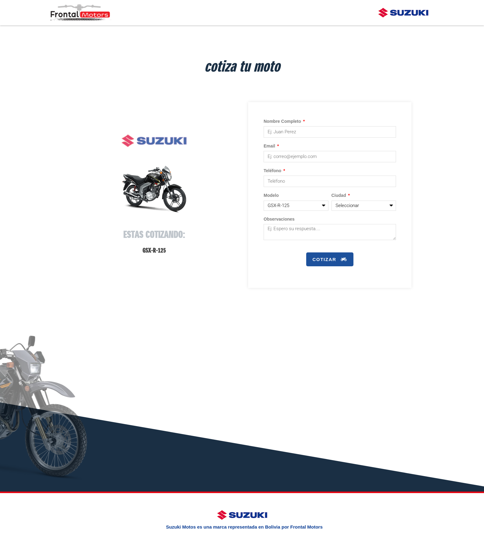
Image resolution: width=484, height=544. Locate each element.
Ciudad (339, 196)
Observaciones (279, 220)
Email (270, 146)
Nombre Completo (283, 121)
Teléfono (273, 171)
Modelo (271, 196)
